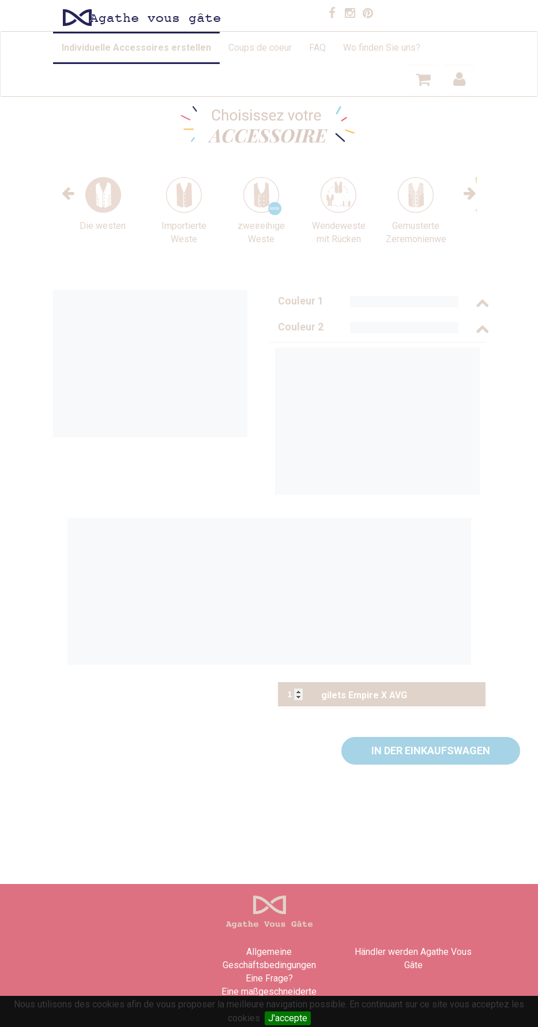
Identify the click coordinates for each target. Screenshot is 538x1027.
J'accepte (287, 1018)
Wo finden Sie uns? (381, 47)
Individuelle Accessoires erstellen (136, 47)
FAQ (317, 47)
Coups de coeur (260, 47)
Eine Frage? (269, 978)
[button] (430, 751)
